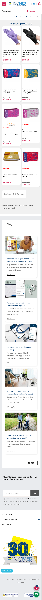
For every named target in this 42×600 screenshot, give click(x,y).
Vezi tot (30, 463)
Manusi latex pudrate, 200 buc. (10, 176)
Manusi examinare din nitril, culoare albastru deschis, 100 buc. (29, 91)
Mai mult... (11, 275)
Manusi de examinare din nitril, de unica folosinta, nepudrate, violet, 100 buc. (11, 53)
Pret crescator (10, 11)
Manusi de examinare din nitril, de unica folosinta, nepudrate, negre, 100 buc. (30, 53)
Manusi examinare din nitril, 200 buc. (29, 176)
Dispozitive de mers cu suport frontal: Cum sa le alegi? (19, 436)
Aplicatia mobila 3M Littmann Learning (19, 348)
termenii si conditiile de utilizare (27, 499)
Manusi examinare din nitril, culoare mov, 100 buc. (10, 135)
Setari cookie (7, 571)
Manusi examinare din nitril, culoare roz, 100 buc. (29, 132)
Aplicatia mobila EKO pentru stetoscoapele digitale (18, 304)
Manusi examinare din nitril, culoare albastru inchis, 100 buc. (10, 91)
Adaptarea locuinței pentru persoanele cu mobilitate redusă (20, 392)
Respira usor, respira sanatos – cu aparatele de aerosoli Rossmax (20, 260)
